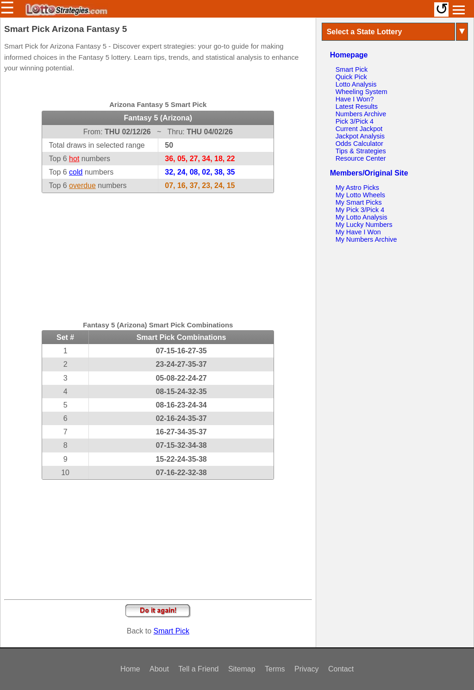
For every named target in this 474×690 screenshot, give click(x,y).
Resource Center (361, 158)
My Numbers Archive (366, 239)
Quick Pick (351, 77)
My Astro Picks (357, 187)
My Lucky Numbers (364, 224)
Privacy (306, 669)
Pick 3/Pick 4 (355, 121)
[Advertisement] (157, 251)
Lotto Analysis (356, 84)
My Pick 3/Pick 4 (360, 209)
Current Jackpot (359, 128)
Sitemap (242, 669)
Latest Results (357, 106)
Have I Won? (355, 99)
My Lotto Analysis (361, 217)
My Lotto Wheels (360, 195)
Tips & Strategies (361, 151)
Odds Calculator (359, 143)
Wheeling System (361, 91)
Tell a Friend (198, 669)
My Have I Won (358, 232)
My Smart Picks (359, 202)
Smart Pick (171, 631)
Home (130, 669)
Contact (341, 669)
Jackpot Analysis (360, 136)
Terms (275, 669)
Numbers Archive (361, 114)
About (159, 669)
